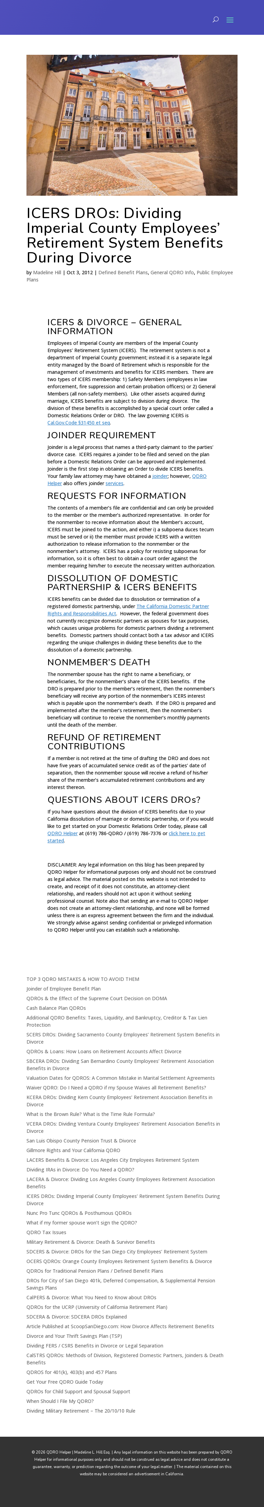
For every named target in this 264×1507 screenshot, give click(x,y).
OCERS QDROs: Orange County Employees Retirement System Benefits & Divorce (119, 1261)
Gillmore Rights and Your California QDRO (73, 1150)
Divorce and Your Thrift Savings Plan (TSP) (74, 1336)
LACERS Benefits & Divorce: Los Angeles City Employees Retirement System (112, 1160)
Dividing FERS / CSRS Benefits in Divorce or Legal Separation (94, 1345)
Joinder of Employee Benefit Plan (63, 988)
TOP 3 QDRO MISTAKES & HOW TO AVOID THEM (82, 979)
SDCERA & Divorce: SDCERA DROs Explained (76, 1316)
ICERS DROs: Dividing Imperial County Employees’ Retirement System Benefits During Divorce (124, 235)
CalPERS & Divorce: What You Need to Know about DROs (91, 1297)
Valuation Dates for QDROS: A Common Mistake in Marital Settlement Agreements (120, 1078)
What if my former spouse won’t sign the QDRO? (81, 1222)
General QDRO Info (172, 272)
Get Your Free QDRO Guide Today (64, 1381)
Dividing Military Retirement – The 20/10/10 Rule (80, 1410)
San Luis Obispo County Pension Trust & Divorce (81, 1140)
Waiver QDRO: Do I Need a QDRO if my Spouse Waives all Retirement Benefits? (116, 1087)
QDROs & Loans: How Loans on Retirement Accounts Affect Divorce (104, 1051)
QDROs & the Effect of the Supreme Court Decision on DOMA (96, 998)
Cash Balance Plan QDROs (56, 1008)
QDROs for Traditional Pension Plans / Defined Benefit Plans (94, 1271)
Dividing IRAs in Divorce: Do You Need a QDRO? (80, 1169)
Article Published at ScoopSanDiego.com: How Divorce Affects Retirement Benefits (120, 1326)
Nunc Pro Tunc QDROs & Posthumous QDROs (79, 1213)
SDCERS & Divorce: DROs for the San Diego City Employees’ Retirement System (116, 1251)
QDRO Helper (62, 833)
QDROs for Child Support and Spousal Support (78, 1391)
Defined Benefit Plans (123, 272)
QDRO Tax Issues (46, 1232)
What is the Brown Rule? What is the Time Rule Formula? (90, 1114)
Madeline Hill (47, 272)
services (114, 483)
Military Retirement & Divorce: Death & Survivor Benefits (90, 1242)
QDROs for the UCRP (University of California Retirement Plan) (96, 1307)
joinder (160, 476)
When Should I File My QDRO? (60, 1401)
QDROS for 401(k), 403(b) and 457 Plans (71, 1372)
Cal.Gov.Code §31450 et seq (78, 422)
